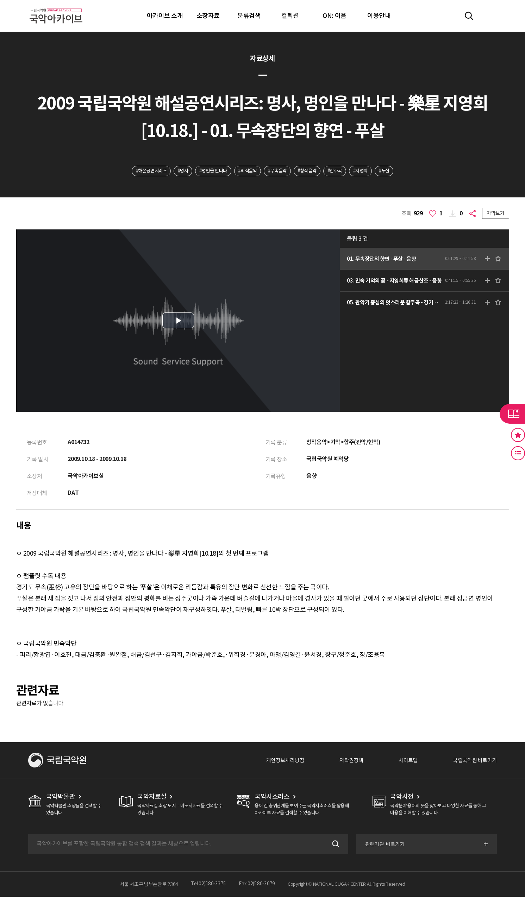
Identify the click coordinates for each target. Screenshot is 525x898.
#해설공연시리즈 (141, 171)
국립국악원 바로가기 (473, 761)
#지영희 (368, 171)
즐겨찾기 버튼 (518, 435)
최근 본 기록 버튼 (518, 453)
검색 (334, 844)
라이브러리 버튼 (512, 414)
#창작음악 (310, 171)
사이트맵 (404, 761)
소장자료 (208, 16)
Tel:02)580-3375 (208, 885)
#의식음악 (246, 171)
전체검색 (469, 15)
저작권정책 (346, 761)
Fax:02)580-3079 (257, 885)
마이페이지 (489, 15)
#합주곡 (341, 171)
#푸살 (394, 171)
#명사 (176, 171)
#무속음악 (278, 171)
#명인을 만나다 (209, 171)
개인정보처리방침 (277, 761)
